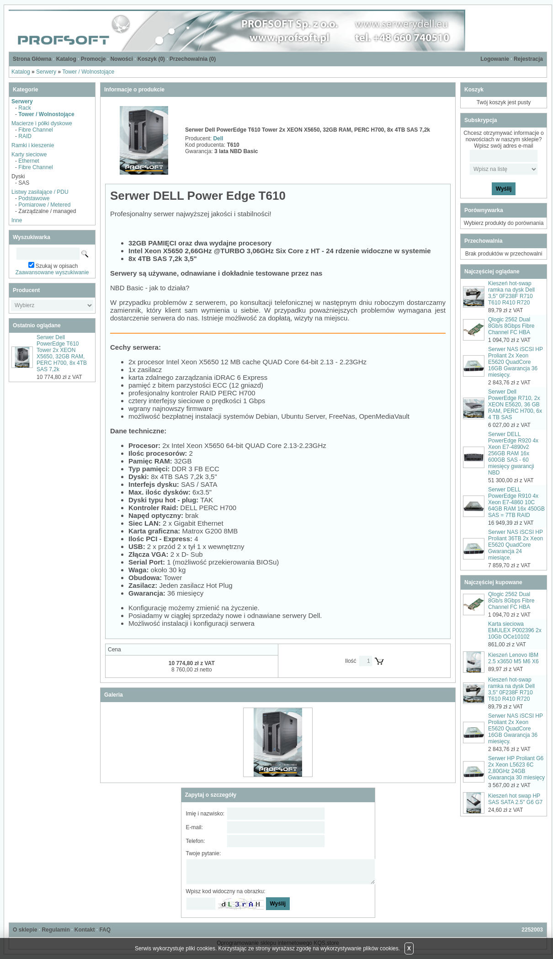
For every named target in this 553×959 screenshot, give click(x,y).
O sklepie (25, 930)
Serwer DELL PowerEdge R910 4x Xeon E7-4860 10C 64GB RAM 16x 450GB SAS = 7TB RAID (516, 502)
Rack (24, 108)
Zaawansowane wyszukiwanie (52, 272)
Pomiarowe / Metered (44, 205)
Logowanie (494, 59)
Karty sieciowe (29, 154)
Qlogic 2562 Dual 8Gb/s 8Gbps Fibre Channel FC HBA (511, 326)
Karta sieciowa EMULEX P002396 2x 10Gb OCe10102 (515, 630)
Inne (16, 220)
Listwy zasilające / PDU (40, 192)
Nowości (121, 59)
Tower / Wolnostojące (88, 72)
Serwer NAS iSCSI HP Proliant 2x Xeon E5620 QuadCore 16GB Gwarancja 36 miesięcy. (515, 362)
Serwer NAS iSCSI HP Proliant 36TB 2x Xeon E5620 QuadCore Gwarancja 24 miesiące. (515, 545)
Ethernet (28, 161)
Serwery (46, 72)
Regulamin (55, 930)
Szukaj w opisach (57, 266)
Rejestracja (528, 59)
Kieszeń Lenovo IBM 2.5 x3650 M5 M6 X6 (513, 658)
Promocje (93, 59)
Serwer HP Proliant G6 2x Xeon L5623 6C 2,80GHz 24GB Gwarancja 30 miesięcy (516, 768)
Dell (218, 138)
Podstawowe (33, 198)
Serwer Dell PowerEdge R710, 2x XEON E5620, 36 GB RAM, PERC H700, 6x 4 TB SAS (515, 405)
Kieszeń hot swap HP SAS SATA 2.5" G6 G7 (515, 799)
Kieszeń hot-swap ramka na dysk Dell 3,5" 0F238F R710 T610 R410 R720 (511, 293)
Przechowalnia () (193, 59)
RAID (25, 136)
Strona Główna (32, 59)
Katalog (66, 59)
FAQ (105, 930)
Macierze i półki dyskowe (41, 123)
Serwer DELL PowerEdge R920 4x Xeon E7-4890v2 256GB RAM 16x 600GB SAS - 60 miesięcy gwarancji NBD (513, 453)
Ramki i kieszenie (32, 145)
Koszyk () (151, 59)
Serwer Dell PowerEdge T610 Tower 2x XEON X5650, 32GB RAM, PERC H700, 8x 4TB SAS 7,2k (62, 353)
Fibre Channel (35, 130)
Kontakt (84, 930)
